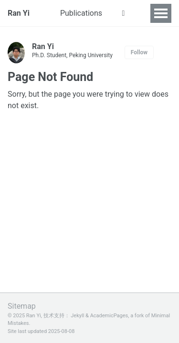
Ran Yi (19, 13)
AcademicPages (109, 316)
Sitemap (22, 306)
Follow (139, 52)
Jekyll (77, 316)
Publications (81, 13)
